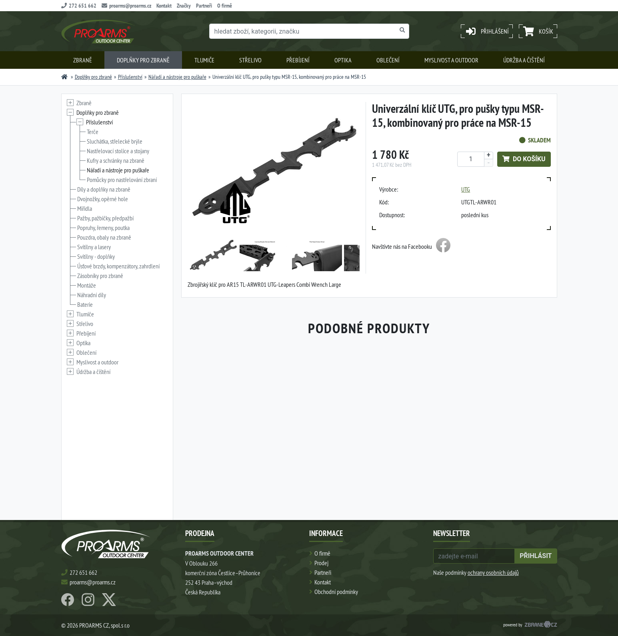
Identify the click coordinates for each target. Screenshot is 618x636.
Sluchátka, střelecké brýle (114, 141)
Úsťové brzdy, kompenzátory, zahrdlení (118, 266)
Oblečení (388, 60)
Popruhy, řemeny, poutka (103, 228)
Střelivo (250, 60)
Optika (343, 60)
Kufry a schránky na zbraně (115, 160)
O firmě (224, 5)
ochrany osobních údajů (493, 572)
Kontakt (164, 5)
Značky (184, 5)
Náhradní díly (91, 295)
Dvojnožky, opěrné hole (102, 199)
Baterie (85, 304)
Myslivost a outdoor (451, 60)
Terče (92, 132)
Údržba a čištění (524, 60)
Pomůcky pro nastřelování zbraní (122, 180)
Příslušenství (130, 76)
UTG (465, 189)
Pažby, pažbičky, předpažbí (105, 218)
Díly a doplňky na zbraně (103, 189)
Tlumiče (204, 60)
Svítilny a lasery (94, 247)
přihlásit (536, 556)
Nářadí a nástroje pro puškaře (177, 76)
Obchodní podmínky (336, 592)
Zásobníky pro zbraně (100, 276)
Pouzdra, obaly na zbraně (104, 237)
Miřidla (84, 208)
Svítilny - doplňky (96, 256)
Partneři (204, 5)
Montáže (86, 285)
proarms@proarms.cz (126, 5)
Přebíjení (298, 60)
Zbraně (82, 60)
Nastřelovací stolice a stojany (118, 151)
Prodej (321, 563)
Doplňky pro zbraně (143, 60)
